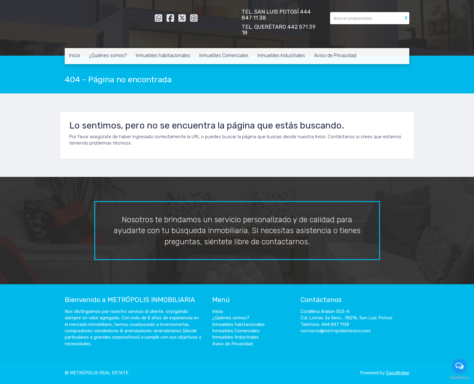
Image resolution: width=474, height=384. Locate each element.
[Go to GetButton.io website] (459, 378)
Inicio (74, 55)
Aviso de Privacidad (335, 55)
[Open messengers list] (459, 366)
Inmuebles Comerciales (223, 55)
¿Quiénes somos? (108, 55)
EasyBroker (397, 373)
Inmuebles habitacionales (163, 55)
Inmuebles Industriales (281, 55)
